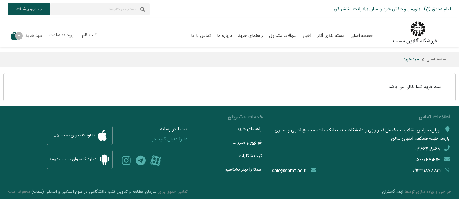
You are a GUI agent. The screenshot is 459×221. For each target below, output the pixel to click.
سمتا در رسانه (173, 129)
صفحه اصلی (436, 59)
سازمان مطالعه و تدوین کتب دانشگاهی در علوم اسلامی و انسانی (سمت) (94, 192)
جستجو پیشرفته (29, 9)
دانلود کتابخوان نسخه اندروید (79, 159)
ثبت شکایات (250, 156)
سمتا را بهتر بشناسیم (243, 169)
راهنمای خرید (249, 129)
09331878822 (427, 171)
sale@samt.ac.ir (289, 171)
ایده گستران (392, 192)
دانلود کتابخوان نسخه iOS (80, 135)
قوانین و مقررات (247, 142)
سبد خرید (27, 36)
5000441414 (428, 160)
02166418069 (427, 149)
